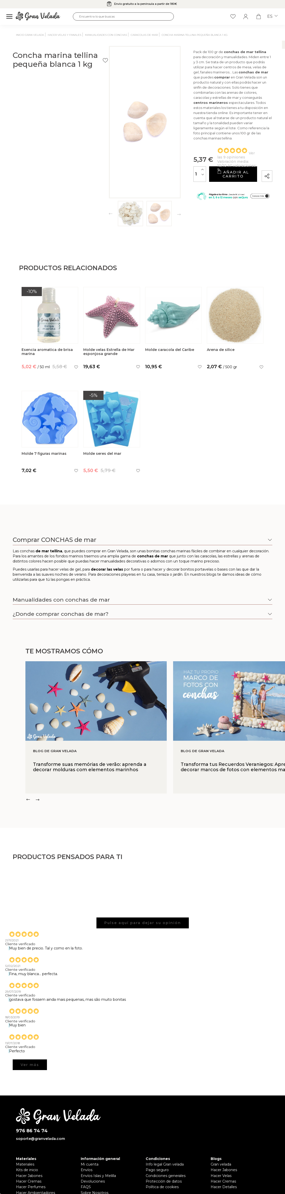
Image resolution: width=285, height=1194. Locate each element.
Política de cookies (162, 1187)
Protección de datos (164, 1181)
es (272, 16)
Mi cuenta (89, 1164)
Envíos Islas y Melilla (98, 1175)
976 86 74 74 (32, 1131)
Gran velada (221, 1164)
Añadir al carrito (207, 164)
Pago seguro (157, 1170)
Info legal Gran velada (165, 1164)
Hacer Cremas (28, 1181)
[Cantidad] (149, 164)
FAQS (86, 1187)
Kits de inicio (27, 1170)
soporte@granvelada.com (40, 1139)
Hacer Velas (221, 1175)
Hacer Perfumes (30, 1187)
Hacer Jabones (29, 1175)
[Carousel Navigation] (155, 799)
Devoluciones (93, 1181)
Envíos (86, 1170)
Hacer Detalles (224, 1187)
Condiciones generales (166, 1175)
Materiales (25, 1164)
